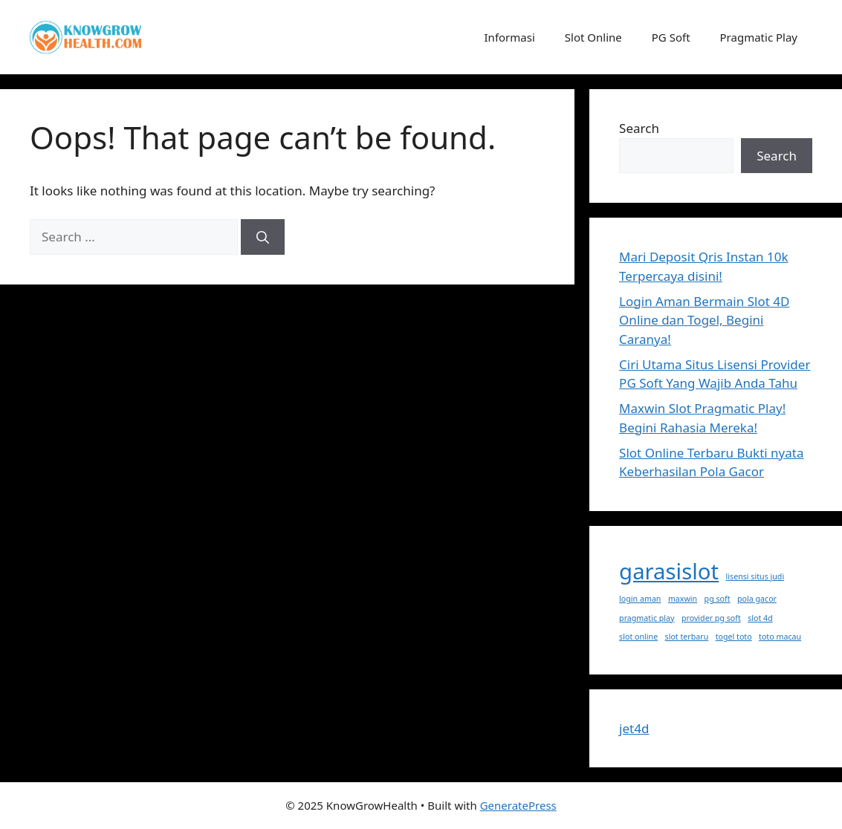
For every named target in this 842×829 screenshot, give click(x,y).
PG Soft (671, 37)
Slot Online (593, 37)
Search (639, 128)
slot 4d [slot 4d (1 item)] (760, 618)
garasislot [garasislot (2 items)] (669, 571)
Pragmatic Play (758, 37)
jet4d (634, 728)
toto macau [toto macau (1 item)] (780, 636)
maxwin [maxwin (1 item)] (682, 599)
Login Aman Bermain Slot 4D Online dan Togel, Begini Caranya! (704, 320)
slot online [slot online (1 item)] (638, 636)
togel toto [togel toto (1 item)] (734, 636)
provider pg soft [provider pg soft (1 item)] (711, 618)
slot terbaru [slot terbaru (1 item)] (687, 636)
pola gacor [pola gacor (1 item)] (757, 599)
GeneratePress (518, 805)
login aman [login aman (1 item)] (640, 599)
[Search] (263, 237)
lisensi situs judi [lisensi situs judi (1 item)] (755, 576)
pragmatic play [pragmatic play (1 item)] (646, 618)
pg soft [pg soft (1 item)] (718, 599)
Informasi (510, 37)
